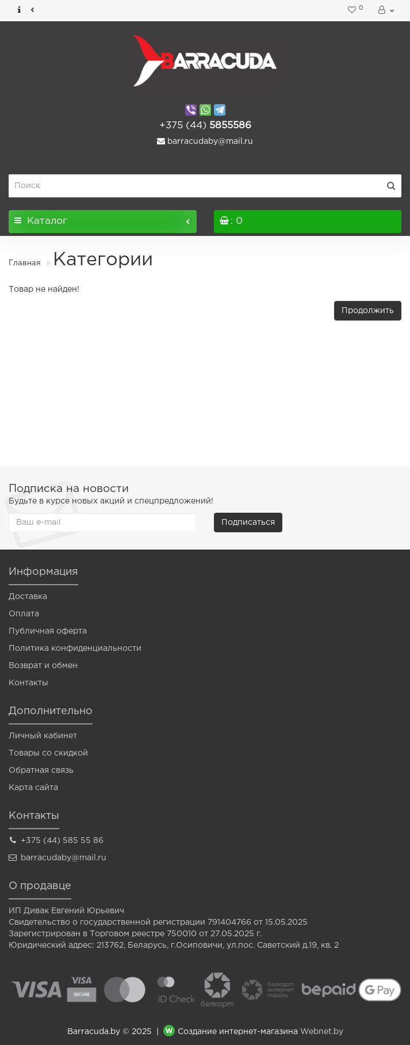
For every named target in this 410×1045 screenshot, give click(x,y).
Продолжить (368, 310)
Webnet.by (321, 1031)
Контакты (28, 683)
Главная (25, 263)
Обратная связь (41, 770)
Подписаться (248, 522)
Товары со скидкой (48, 753)
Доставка (28, 596)
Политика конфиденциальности (75, 648)
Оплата (24, 614)
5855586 (205, 125)
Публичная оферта (48, 631)
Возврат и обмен (43, 665)
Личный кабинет (43, 736)
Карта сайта (33, 787)
